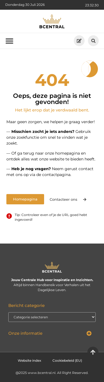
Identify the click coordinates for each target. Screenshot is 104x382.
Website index (29, 360)
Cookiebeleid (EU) (67, 360)
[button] (93, 40)
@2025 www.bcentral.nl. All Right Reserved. (52, 373)
